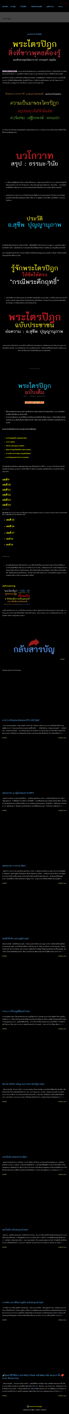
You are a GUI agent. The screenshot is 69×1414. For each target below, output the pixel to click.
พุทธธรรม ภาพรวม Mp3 (13, 865)
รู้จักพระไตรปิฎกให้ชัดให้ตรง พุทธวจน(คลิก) (18, 449)
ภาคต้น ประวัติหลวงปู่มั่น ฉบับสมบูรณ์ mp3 (22, 1302)
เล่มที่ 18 (9, 539)
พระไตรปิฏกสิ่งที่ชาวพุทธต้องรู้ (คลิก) (16, 438)
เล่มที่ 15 (10, 519)
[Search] (61, 3)
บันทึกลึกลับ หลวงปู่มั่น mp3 (15, 938)
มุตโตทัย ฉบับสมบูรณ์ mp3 (15, 1229)
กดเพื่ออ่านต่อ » (62, 737)
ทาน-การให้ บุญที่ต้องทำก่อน (16, 1011)
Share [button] (62, 659)
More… (60, 7)
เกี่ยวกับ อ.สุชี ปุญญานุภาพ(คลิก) (15, 446)
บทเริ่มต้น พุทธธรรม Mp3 (14, 1157)
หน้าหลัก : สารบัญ (8, 7)
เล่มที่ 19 (9, 545)
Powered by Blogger (34, 1406)
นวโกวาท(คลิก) (10, 442)
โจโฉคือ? (23, 7)
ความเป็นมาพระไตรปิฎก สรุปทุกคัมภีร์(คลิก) (18, 453)
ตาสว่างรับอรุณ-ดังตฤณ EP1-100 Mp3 (20, 720)
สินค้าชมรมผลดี (36, 7)
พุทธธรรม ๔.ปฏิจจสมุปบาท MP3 (18, 793)
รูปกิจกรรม (50, 7)
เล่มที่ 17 (10, 532)
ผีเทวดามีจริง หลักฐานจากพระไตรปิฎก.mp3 (23, 1084)
